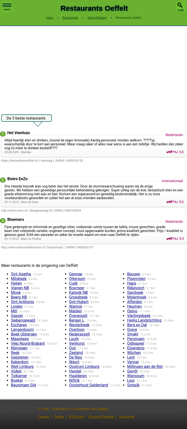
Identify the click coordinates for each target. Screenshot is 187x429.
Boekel (17, 380)
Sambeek (135, 292)
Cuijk (73, 283)
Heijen (16, 283)
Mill (14, 311)
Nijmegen (19, 348)
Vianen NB (20, 288)
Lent (131, 357)
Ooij (72, 348)
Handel (75, 371)
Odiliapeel (135, 343)
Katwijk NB (78, 292)
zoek (181, 10)
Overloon (77, 329)
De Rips (75, 357)
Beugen (133, 274)
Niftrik (74, 380)
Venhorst (77, 343)
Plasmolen (136, 278)
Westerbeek (79, 325)
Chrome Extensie (101, 417)
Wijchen (134, 352)
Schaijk (133, 385)
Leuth (74, 338)
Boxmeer (76, 288)
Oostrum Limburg (84, 366)
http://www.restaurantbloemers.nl (23, 247)
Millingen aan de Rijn (145, 366)
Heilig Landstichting (144, 320)
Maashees (20, 338)
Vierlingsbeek (138, 315)
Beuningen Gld (23, 385)
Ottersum (77, 278)
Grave (132, 329)
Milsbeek (19, 278)
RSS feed (76, 417)
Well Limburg (22, 366)
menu (6, 7)
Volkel (16, 371)
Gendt (132, 371)
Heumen (134, 306)
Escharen (19, 325)
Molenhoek (136, 297)
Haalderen (78, 375)
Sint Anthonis (22, 301)
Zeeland (76, 352)
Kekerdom (19, 362)
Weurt (74, 362)
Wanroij (75, 306)
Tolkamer (19, 375)
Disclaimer (127, 417)
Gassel (17, 315)
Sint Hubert (79, 301)
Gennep (76, 274)
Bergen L (76, 320)
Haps (131, 283)
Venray (133, 362)
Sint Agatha (21, 274)
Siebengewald (23, 320)
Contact (43, 417)
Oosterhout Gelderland (88, 385)
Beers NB (19, 297)
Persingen (135, 338)
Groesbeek (78, 297)
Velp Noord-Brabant (28, 343)
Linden (17, 306)
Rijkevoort (135, 288)
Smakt (132, 334)
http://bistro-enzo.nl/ (14, 210)
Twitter (59, 417)
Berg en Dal (137, 325)
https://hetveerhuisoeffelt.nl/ (19, 160)
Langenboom (22, 329)
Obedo (103, 409)
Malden (75, 311)
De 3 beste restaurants (26, 119)
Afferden (134, 301)
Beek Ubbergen (24, 334)
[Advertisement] (93, 68)
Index (49, 17)
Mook (16, 292)
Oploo (132, 311)
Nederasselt (79, 334)
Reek (15, 352)
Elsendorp (135, 348)
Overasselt (78, 315)
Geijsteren (19, 357)
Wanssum (135, 375)
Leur (131, 380)
